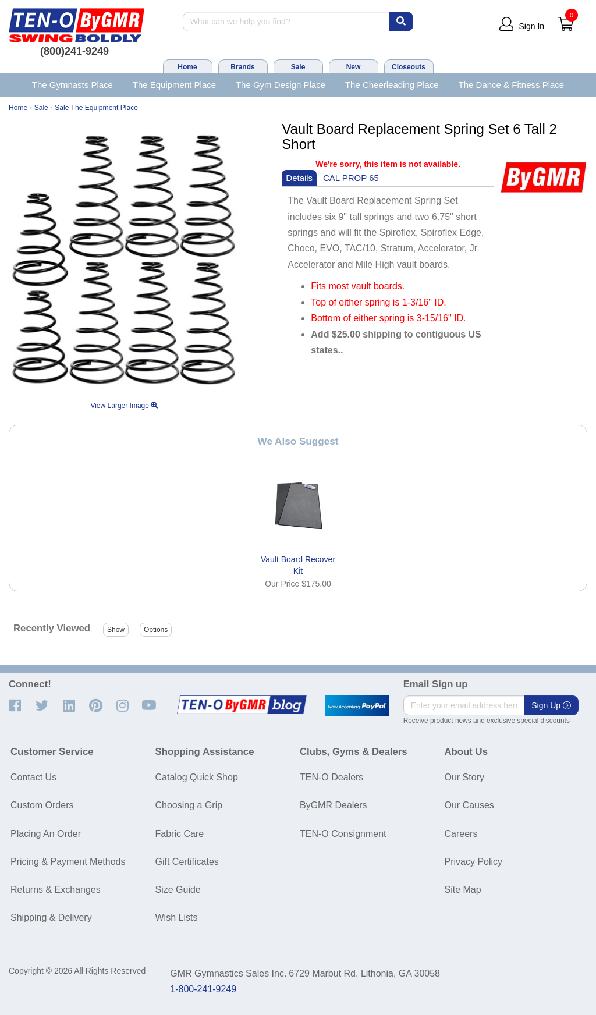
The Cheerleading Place (392, 85)
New (353, 67)
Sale (298, 67)
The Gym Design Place (280, 85)
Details (299, 178)
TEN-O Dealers (331, 777)
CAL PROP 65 (351, 178)
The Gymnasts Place (72, 85)
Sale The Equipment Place (96, 108)
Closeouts (408, 67)
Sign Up (551, 705)
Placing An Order (45, 834)
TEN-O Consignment (343, 834)
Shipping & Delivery (51, 917)
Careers (461, 834)
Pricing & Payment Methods (67, 862)
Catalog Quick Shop (196, 777)
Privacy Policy (474, 862)
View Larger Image (124, 406)
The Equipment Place (174, 85)
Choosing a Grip (189, 805)
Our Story (464, 777)
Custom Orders (41, 805)
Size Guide (178, 890)
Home (187, 67)
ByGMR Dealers (333, 805)
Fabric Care (179, 834)
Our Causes (469, 805)
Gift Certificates (187, 862)
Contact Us (33, 777)
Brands (242, 67)
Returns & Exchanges (55, 890)
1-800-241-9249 (203, 989)
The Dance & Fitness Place (512, 85)
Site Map (463, 890)
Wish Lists (176, 917)
